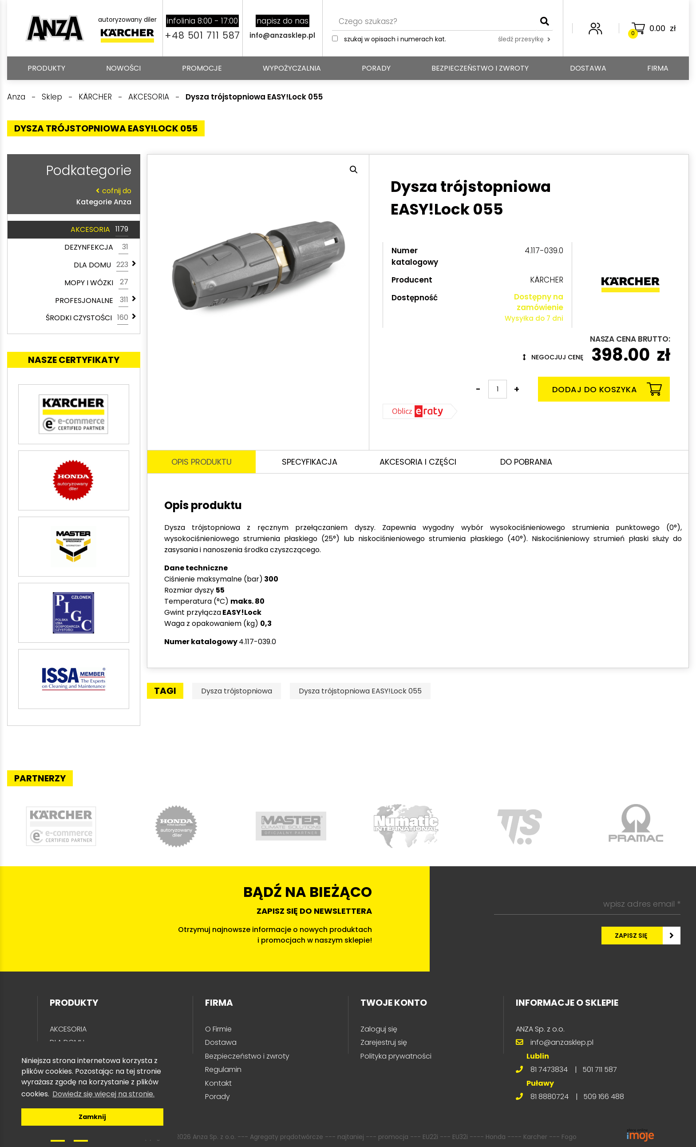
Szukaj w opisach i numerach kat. (395, 39)
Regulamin (223, 1069)
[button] (354, 170)
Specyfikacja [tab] (309, 461)
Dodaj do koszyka (607, 389)
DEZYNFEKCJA (96, 247)
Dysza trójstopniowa (236, 691)
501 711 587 (599, 1069)
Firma (657, 68)
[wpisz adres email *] (587, 904)
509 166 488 (603, 1096)
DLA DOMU (101, 265)
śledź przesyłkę (524, 39)
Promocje (202, 68)
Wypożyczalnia (292, 68)
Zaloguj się (378, 1029)
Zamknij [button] (92, 1116)
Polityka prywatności (395, 1056)
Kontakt (218, 1083)
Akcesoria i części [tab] (418, 461)
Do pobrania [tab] (526, 461)
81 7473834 (549, 1069)
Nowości (123, 68)
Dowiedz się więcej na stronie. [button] (103, 1094)
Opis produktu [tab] (201, 461)
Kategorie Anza (71, 196)
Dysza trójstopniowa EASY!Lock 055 (360, 691)
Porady (376, 68)
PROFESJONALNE (91, 300)
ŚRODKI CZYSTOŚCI (87, 318)
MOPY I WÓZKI (96, 282)
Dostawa (588, 68)
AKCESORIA (99, 229)
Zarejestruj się (383, 1042)
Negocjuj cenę (553, 357)
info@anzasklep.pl (282, 35)
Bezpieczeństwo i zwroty (480, 68)
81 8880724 (549, 1096)
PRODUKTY (46, 68)
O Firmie (218, 1029)
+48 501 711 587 (202, 35)
